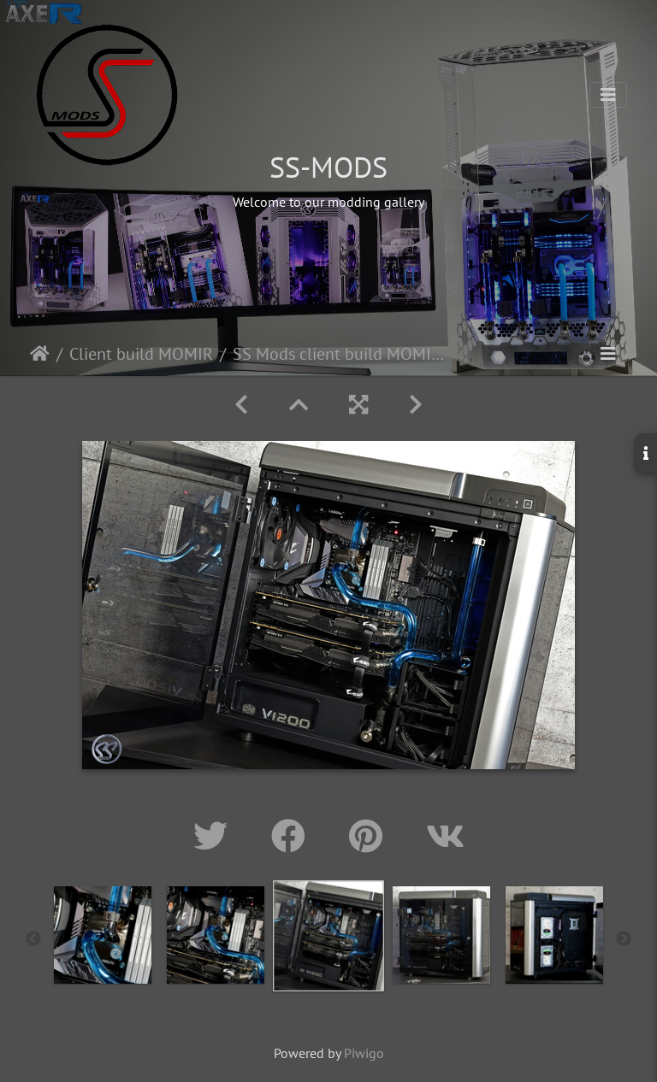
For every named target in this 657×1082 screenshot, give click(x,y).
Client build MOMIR (141, 354)
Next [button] (623, 939)
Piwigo (364, 1052)
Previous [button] (33, 939)
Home (40, 354)
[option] (102, 935)
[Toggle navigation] (608, 95)
